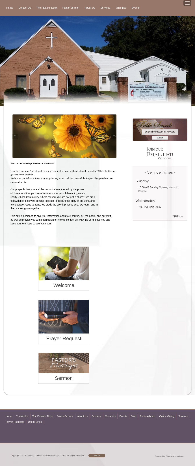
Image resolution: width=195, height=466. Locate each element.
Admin (96, 455)
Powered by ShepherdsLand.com (169, 456)
